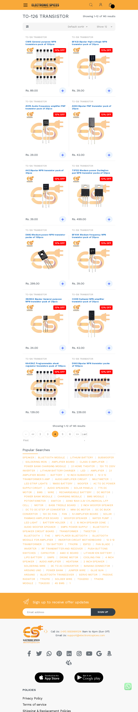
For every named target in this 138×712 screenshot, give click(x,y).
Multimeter (100, 479)
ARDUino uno (32, 570)
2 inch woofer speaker (97, 505)
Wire (51, 492)
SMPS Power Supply (74, 526)
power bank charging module (45, 466)
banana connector (97, 565)
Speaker (28, 457)
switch (56, 500)
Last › (84, 435)
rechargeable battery (75, 492)
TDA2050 (83, 579)
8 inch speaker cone (91, 522)
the (47, 535)
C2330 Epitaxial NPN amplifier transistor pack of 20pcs (88, 300)
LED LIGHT (31, 522)
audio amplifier (50, 561)
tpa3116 (73, 544)
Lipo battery (33, 557)
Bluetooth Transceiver (57, 574)
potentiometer (35, 500)
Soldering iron (36, 461)
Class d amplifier (92, 461)
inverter (30, 548)
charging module (70, 496)
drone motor (69, 557)
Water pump (100, 518)
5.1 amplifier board (85, 513)
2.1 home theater (83, 466)
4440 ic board (69, 552)
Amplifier (97, 470)
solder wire (63, 579)
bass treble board (62, 505)
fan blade (103, 544)
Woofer (82, 483)
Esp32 (87, 544)
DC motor (103, 492)
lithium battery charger (57, 470)
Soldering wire (35, 565)
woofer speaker (75, 518)
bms (40, 492)
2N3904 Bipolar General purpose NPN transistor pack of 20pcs (43, 300)
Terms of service (34, 704)
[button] (91, 4)
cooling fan (91, 557)
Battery (56, 474)
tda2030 (44, 583)
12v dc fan (50, 513)
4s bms (59, 583)
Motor (38, 505)
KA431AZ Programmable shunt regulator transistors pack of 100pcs (45, 364)
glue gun (97, 570)
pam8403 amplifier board (41, 518)
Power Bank (54, 570)
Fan (64, 513)
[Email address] (57, 612)
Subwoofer (106, 457)
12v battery (55, 544)
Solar (107, 513)
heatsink (72, 561)
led (83, 470)
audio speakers (58, 487)
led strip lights (36, 483)
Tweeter (89, 531)
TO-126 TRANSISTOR (36, 37)
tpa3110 (45, 579)
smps (50, 557)
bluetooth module (51, 457)
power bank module (38, 496)
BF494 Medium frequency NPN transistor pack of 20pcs (89, 236)
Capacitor (48, 552)
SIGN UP (103, 611)
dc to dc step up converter (45, 509)
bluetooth (32, 535)
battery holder (54, 522)
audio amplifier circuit (71, 479)
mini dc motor (80, 509)
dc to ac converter (64, 565)
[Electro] (40, 5)
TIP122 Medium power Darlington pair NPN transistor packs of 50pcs (91, 171)
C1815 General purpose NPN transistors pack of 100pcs (40, 43)
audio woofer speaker (40, 526)
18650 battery (62, 483)
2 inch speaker (94, 561)
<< (32, 434)
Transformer (68, 531)
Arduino (29, 574)
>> (77, 434)
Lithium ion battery (97, 552)
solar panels (83, 487)
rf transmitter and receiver (62, 548)
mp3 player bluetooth (71, 535)
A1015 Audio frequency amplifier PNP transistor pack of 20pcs (45, 107)
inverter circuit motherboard (79, 539)
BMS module (95, 496)
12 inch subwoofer (80, 474)
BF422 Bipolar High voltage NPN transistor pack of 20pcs (89, 43)
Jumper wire (76, 570)
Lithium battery (81, 457)
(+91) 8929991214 (71, 631)
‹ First (25, 435)
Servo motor (88, 574)
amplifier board (63, 461)
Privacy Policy (32, 698)
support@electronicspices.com (86, 635)
